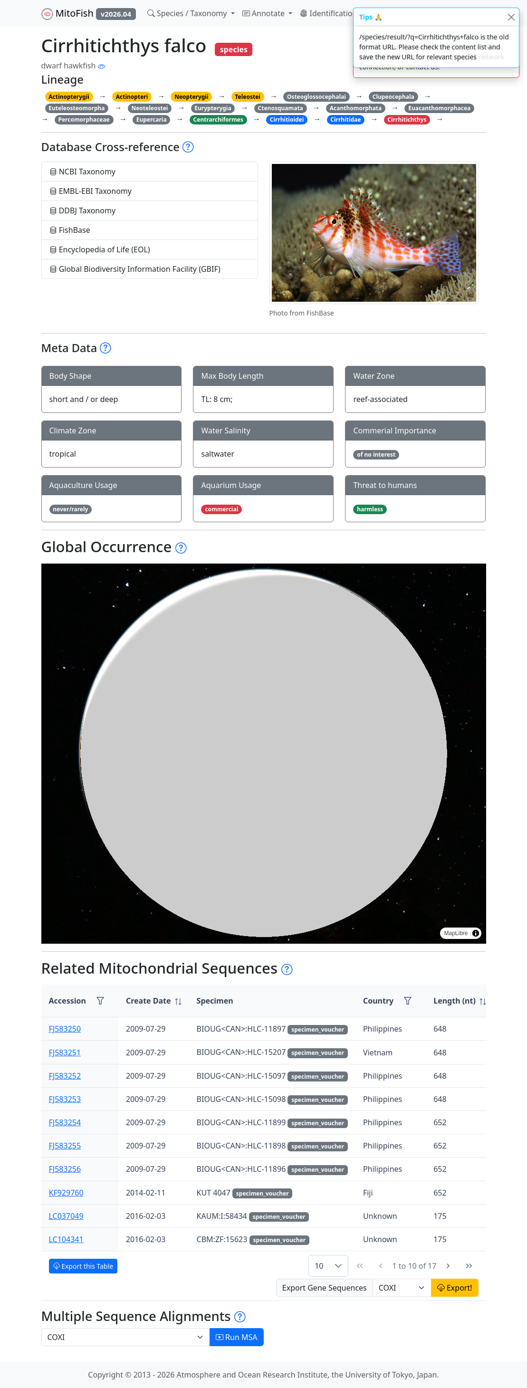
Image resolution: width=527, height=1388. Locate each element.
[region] (263, 754)
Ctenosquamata (280, 108)
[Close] (511, 17)
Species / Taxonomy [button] (188, 13)
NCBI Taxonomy (82, 171)
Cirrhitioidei (287, 119)
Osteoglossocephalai (316, 97)
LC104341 (66, 1239)
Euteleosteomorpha (76, 108)
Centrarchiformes (218, 119)
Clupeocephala (393, 97)
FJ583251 (65, 1052)
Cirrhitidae (345, 119)
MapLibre (456, 933)
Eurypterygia (212, 108)
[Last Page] (469, 1265)
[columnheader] (153, 1001)
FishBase (69, 230)
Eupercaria (151, 119)
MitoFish (88, 13)
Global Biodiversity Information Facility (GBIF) (134, 269)
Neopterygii (191, 97)
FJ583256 (65, 1169)
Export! (454, 1288)
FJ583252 (65, 1076)
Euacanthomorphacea (439, 108)
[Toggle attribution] (475, 933)
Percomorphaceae (83, 119)
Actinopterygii (68, 97)
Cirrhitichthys (406, 119)
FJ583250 (65, 1029)
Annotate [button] (264, 13)
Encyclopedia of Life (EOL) (99, 249)
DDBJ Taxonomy (82, 210)
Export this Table (83, 1266)
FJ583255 (65, 1145)
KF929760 (66, 1192)
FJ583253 (65, 1099)
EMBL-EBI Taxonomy (90, 191)
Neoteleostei (149, 108)
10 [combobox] (319, 1266)
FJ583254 (65, 1122)
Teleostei (247, 97)
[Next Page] (448, 1265)
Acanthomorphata (356, 108)
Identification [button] (329, 13)
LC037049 (66, 1216)
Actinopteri (132, 97)
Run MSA (237, 1337)
